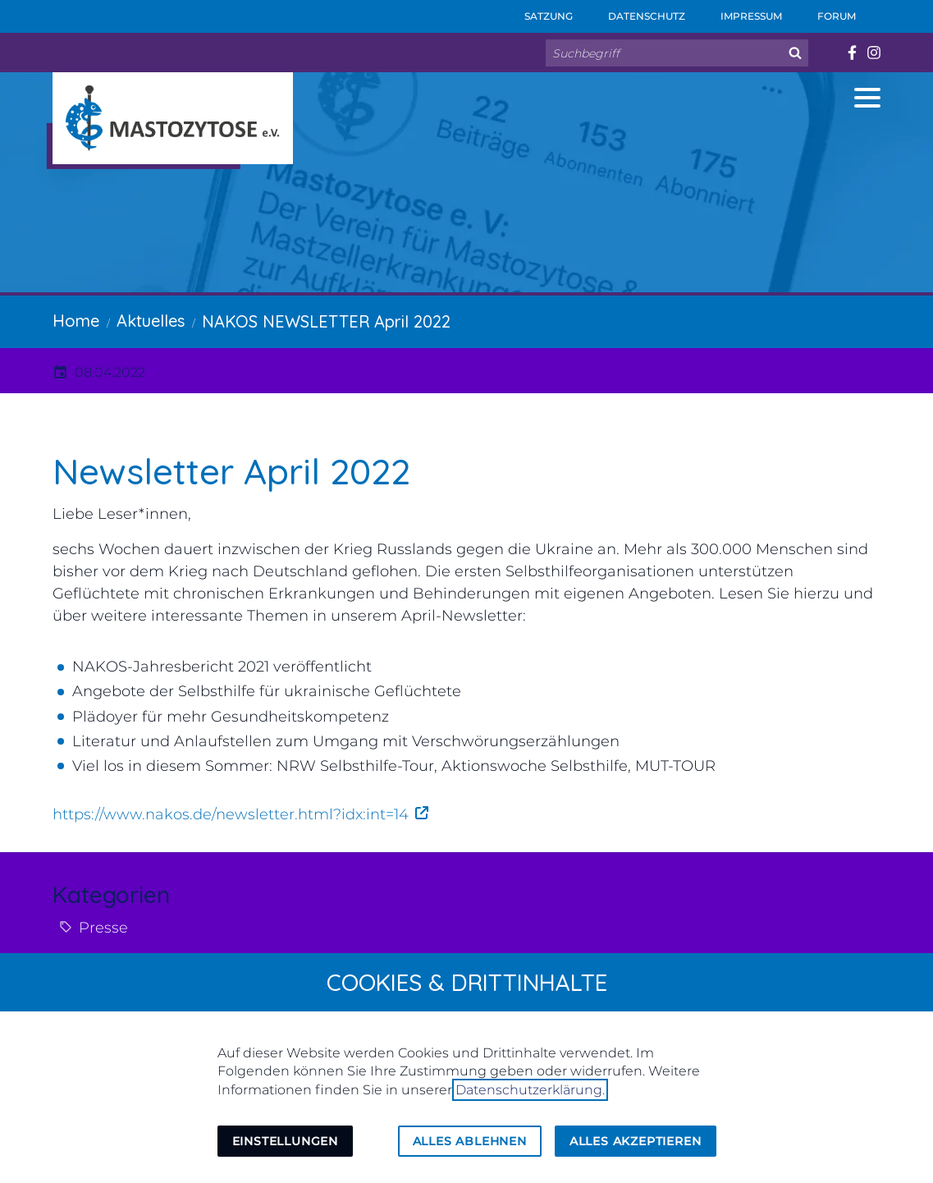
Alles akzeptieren (635, 1141)
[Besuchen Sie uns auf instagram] (873, 52)
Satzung (537, 11)
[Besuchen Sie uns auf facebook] (851, 52)
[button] (867, 98)
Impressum (740, 11)
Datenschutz (635, 11)
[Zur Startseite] (173, 118)
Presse (103, 928)
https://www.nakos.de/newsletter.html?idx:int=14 (231, 814)
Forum (825, 11)
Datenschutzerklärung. (530, 1090)
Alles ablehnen (470, 1141)
